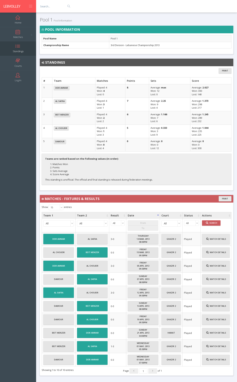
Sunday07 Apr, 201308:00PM (143, 279)
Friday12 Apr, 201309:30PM (143, 292)
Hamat (171, 334)
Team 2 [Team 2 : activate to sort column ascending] (82, 215)
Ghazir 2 (171, 240)
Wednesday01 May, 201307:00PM (143, 359)
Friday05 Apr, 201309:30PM (143, 265)
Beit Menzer (62, 114)
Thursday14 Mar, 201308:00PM (143, 238)
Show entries (57, 207)
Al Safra (60, 101)
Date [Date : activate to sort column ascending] (131, 215)
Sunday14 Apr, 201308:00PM (143, 306)
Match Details (216, 240)
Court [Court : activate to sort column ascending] (165, 215)
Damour (59, 141)
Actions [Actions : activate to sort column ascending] (207, 215)
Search (211, 222)
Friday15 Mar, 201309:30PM (143, 252)
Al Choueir (61, 128)
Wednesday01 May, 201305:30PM (143, 346)
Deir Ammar (61, 87)
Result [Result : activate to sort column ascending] (115, 215)
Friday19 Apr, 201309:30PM (143, 319)
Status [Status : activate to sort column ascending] (188, 215)
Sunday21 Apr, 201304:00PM (143, 332)
